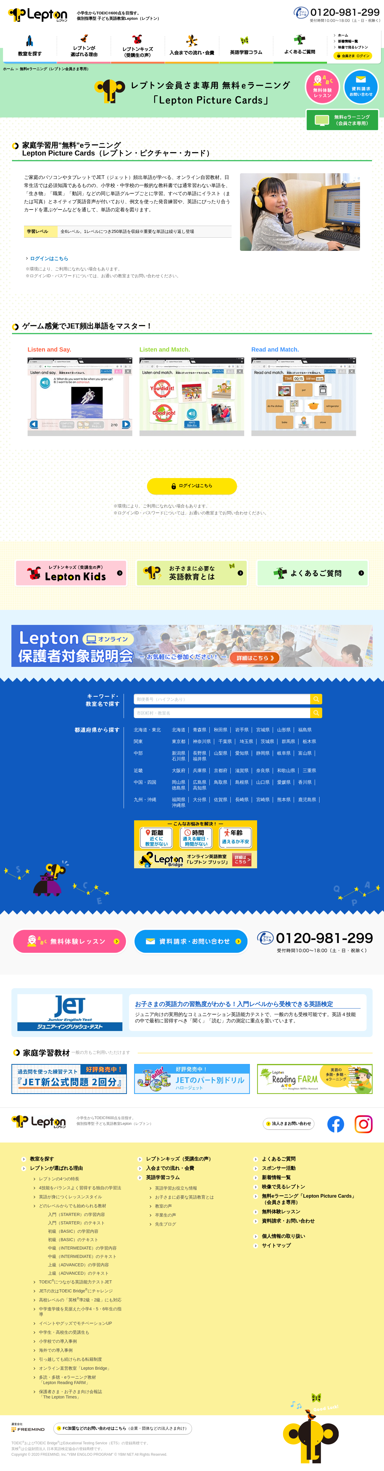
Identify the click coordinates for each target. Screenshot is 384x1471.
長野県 (199, 753)
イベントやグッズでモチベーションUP (75, 1323)
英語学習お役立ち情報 (176, 1188)
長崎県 (242, 799)
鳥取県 (220, 782)
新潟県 (178, 753)
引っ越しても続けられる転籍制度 (70, 1359)
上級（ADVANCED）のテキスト (78, 1273)
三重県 (309, 770)
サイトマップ (276, 1245)
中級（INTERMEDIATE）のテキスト (82, 1256)
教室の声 (163, 1206)
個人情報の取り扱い (283, 1236)
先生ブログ (165, 1224)
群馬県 (288, 741)
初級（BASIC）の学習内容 (73, 1231)
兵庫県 (199, 770)
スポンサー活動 (279, 1168)
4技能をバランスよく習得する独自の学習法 (80, 1187)
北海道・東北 (147, 729)
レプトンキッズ (179, 1158)
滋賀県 (242, 770)
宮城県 (263, 729)
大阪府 (178, 770)
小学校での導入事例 (58, 1341)
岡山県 (178, 782)
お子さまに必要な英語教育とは (184, 1197)
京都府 (220, 770)
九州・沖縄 (145, 799)
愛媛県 (284, 782)
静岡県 (263, 753)
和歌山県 (286, 770)
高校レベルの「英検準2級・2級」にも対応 (80, 1299)
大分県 (199, 799)
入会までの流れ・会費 (170, 1168)
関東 (138, 741)
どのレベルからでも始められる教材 (72, 1205)
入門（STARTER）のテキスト (76, 1222)
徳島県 (178, 787)
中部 (138, 753)
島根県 (242, 782)
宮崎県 (263, 799)
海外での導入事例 (56, 1350)
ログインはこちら (49, 258)
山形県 (284, 729)
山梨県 (220, 753)
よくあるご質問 (279, 1158)
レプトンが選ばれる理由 (56, 1168)
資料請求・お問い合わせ (288, 1220)
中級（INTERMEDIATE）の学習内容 (82, 1248)
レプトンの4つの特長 (59, 1178)
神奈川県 (202, 741)
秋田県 (220, 729)
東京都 (178, 741)
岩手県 (242, 729)
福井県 (199, 758)
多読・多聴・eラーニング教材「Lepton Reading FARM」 (67, 1380)
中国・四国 (145, 782)
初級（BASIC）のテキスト (73, 1239)
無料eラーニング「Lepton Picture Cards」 (309, 1199)
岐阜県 (284, 753)
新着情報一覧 (276, 1177)
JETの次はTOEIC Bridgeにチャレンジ (76, 1290)
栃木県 (309, 741)
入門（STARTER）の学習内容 (76, 1214)
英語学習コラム (163, 1177)
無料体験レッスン (281, 1211)
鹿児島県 (307, 799)
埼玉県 (246, 741)
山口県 (263, 782)
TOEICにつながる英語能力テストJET (75, 1281)
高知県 (199, 787)
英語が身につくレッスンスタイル (70, 1196)
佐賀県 (220, 799)
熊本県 (284, 799)
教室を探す (42, 1158)
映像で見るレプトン (283, 1186)
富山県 (305, 753)
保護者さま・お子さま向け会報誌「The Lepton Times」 (70, 1394)
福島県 (305, 729)
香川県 (305, 782)
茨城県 (267, 741)
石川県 (178, 758)
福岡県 (178, 799)
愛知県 (242, 753)
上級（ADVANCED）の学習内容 (78, 1264)
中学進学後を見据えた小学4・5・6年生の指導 (80, 1311)
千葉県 (225, 741)
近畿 (138, 770)
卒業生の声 (165, 1215)
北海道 (178, 729)
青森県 (199, 729)
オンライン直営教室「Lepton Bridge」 (75, 1368)
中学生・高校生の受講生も (64, 1332)
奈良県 (263, 770)
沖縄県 (178, 805)
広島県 (199, 782)
